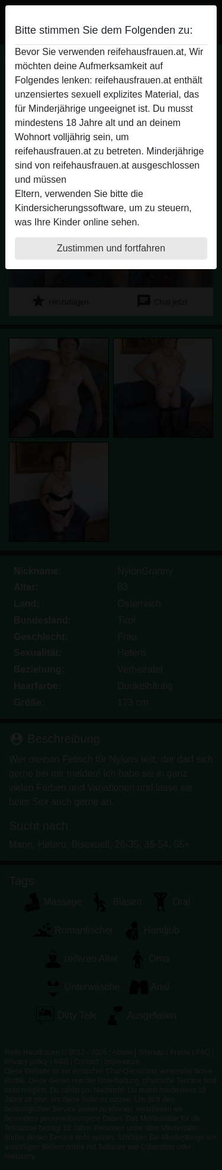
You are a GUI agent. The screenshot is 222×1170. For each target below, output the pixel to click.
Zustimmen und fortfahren (111, 248)
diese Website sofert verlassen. (135, 179)
